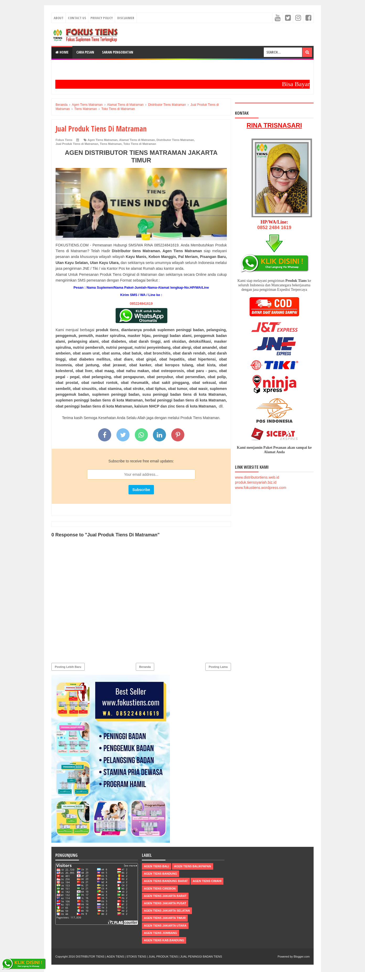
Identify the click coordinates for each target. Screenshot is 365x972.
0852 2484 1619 (274, 227)
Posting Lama (218, 666)
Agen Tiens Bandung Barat (166, 881)
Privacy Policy (101, 17)
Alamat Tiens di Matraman (137, 139)
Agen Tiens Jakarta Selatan (167, 910)
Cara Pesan (85, 52)
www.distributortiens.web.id (257, 477)
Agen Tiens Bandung (160, 873)
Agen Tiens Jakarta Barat (165, 895)
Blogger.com (302, 956)
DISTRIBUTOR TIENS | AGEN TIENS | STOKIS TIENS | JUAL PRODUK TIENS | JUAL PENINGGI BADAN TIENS (149, 956)
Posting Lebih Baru (68, 666)
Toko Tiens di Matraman (139, 143)
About (58, 17)
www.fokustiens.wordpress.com (260, 487)
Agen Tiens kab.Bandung (164, 940)
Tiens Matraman (111, 143)
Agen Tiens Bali (156, 866)
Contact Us (77, 17)
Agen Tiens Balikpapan (192, 866)
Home (61, 52)
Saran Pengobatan (117, 52)
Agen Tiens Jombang (160, 932)
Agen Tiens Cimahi (207, 881)
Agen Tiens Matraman (102, 139)
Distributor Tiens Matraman (175, 139)
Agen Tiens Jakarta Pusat (165, 903)
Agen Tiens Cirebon (160, 888)
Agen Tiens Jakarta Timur (165, 918)
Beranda (145, 666)
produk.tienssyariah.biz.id (255, 482)
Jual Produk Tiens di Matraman (77, 143)
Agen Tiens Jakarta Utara (165, 925)
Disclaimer (125, 17)
